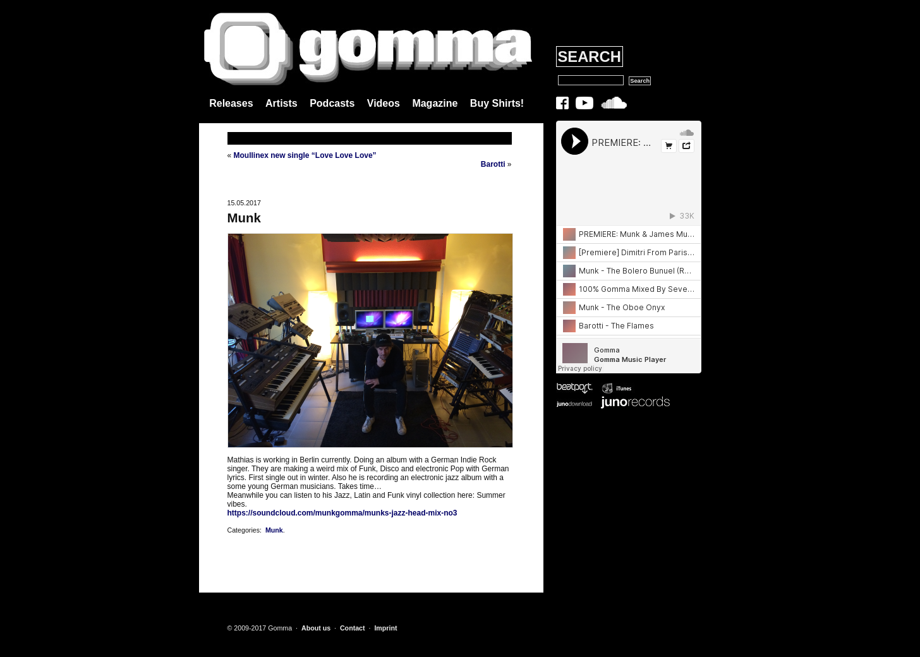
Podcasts (332, 103)
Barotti (493, 164)
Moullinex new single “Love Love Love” (305, 155)
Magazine (434, 103)
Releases (231, 103)
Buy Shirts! (497, 103)
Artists (281, 103)
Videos (383, 103)
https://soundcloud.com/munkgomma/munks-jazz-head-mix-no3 (342, 513)
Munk (244, 218)
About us (315, 628)
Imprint (385, 628)
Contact (352, 628)
